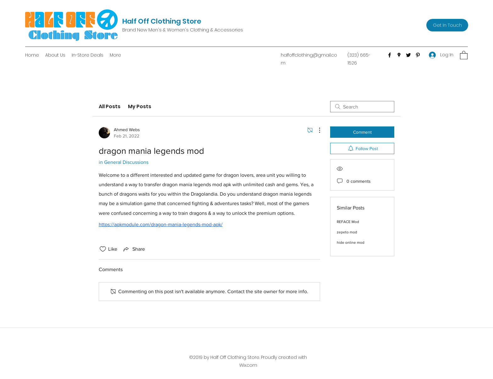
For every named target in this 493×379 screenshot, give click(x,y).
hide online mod (350, 242)
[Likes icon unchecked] (103, 249)
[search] (362, 106)
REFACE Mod (348, 222)
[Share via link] (133, 249)
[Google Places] (399, 55)
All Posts (109, 106)
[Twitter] (408, 55)
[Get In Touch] (447, 25)
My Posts (139, 106)
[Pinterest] (418, 55)
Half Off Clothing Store (161, 21)
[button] (464, 54)
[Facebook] (389, 55)
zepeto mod (347, 232)
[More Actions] (316, 130)
